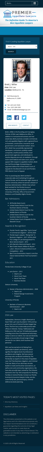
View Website (12, 125)
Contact (26, 125)
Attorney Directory (11, 402)
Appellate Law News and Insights (16, 407)
